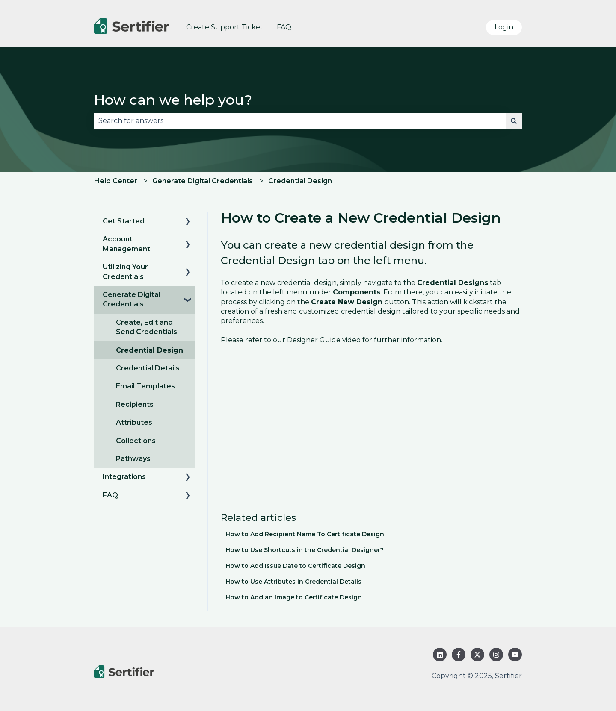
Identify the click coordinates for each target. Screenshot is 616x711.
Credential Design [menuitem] (149, 350)
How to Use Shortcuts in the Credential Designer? (304, 550)
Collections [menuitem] (136, 441)
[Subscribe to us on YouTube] (515, 654)
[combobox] (300, 121)
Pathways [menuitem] (133, 459)
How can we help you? (173, 99)
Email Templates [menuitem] (145, 386)
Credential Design (300, 181)
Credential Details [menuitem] (148, 368)
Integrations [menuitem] (124, 477)
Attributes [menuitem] (134, 422)
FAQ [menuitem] (110, 495)
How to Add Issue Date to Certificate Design (295, 566)
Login (504, 27)
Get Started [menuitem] (124, 221)
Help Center (115, 181)
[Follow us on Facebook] (458, 654)
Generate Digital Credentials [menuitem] (131, 299)
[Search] (514, 121)
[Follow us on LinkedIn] (440, 654)
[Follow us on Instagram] (496, 654)
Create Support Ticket (224, 27)
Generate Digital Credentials (202, 181)
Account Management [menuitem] (126, 244)
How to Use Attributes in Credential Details (293, 581)
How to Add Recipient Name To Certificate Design (304, 534)
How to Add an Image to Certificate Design (293, 597)
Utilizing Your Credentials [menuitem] (125, 271)
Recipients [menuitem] (135, 404)
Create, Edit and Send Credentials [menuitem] (146, 327)
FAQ (284, 27)
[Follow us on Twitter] (477, 654)
